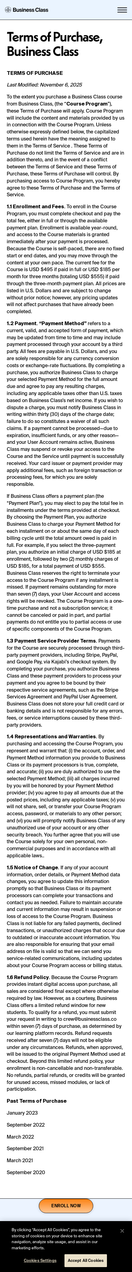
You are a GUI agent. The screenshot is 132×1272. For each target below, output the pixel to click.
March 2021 (20, 1161)
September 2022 (26, 1125)
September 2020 (26, 1172)
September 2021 (25, 1149)
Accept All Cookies (86, 1260)
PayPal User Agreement (89, 697)
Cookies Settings (40, 1260)
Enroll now (66, 1206)
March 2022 (20, 1137)
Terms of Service (51, 146)
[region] (66, 1246)
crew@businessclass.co (89, 1019)
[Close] (122, 1231)
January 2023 (22, 1113)
